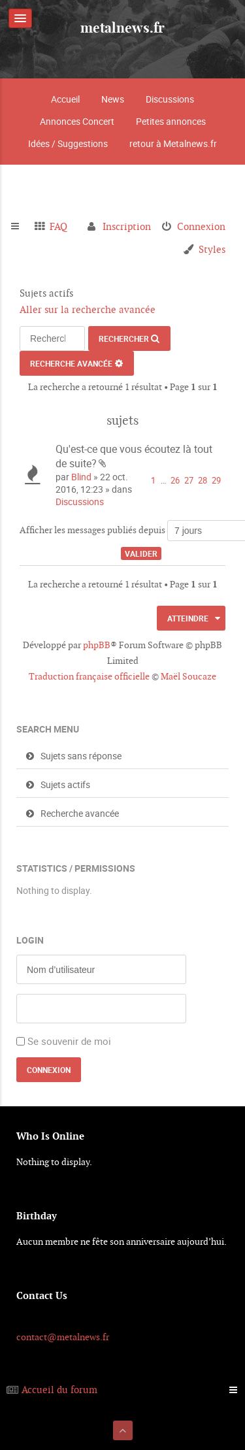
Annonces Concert (77, 121)
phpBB (96, 645)
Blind (81, 476)
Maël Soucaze (188, 676)
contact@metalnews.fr (62, 1337)
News (112, 99)
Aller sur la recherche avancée (87, 309)
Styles (212, 249)
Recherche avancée (71, 363)
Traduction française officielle (89, 676)
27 (188, 480)
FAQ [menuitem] (58, 226)
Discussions (170, 99)
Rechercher (124, 338)
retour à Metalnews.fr (173, 143)
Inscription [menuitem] (127, 226)
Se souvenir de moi (69, 1040)
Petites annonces (171, 121)
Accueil (65, 99)
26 (175, 480)
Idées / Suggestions (68, 143)
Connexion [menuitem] (201, 226)
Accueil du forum (59, 1389)
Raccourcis (20, 227)
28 (202, 480)
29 (216, 480)
